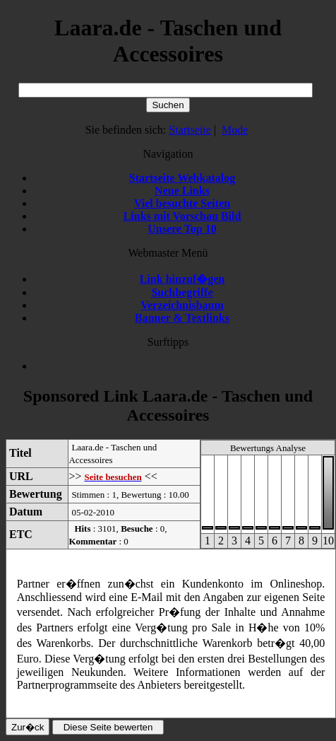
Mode (235, 130)
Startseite (190, 130)
